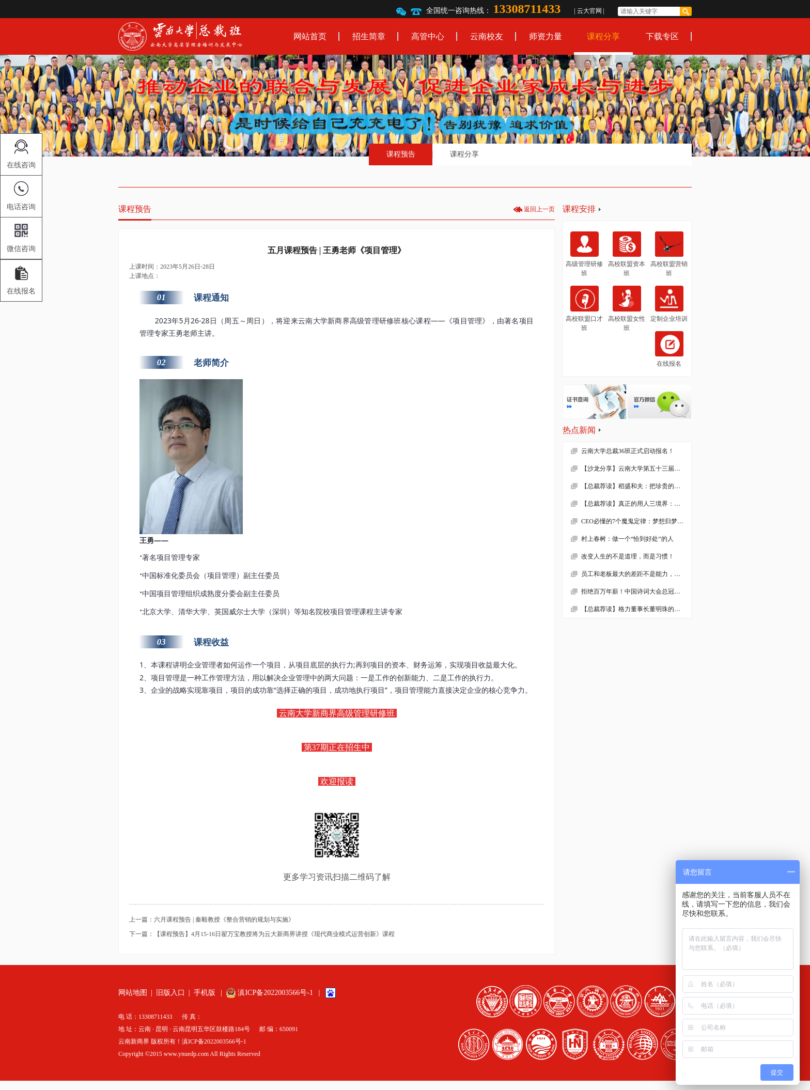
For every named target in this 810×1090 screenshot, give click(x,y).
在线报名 (669, 349)
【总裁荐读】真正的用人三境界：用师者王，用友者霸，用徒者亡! (636, 503)
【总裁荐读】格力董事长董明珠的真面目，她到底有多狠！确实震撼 (636, 609)
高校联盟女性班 (626, 308)
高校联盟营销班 (669, 254)
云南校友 (486, 36)
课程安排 (579, 209)
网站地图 (132, 992)
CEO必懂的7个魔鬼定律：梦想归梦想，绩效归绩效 (636, 521)
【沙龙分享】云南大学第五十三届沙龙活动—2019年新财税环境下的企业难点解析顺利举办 (636, 468)
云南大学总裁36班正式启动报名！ (627, 451)
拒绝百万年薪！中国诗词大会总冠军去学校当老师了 (636, 591)
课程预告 (400, 154)
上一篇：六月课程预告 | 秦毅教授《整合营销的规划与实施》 (211, 919)
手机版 (204, 992)
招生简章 (368, 36)
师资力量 (545, 36)
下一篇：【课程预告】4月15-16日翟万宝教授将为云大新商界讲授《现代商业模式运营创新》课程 (262, 934)
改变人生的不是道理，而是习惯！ (627, 556)
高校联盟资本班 (626, 254)
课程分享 (603, 36)
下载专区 (662, 36)
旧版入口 (170, 992)
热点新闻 (579, 430)
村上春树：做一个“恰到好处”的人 (627, 538)
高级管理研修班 (584, 254)
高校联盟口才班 (584, 308)
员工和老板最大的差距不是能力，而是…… (636, 574)
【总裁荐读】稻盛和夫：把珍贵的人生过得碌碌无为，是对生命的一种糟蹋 (636, 486)
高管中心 (427, 36)
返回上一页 (539, 209)
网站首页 (309, 36)
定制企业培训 (669, 304)
